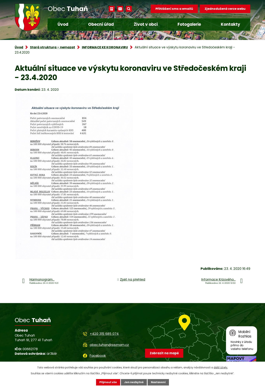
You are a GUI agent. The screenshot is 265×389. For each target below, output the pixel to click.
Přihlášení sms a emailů (174, 9)
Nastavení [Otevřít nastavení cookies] (158, 382)
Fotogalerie (189, 24)
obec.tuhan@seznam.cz (109, 344)
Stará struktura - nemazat (52, 47)
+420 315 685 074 (104, 333)
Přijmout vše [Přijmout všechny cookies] (108, 382)
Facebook (98, 355)
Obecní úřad (101, 24)
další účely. (221, 367)
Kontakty (230, 24)
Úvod (63, 24)
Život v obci (146, 24)
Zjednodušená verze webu (225, 9)
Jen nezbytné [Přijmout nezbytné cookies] (134, 382)
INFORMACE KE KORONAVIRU (105, 47)
